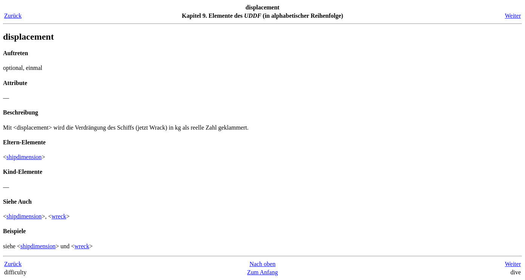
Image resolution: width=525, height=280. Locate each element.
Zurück (13, 15)
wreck (58, 216)
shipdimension (24, 157)
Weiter (513, 15)
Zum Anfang (262, 272)
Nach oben (262, 264)
